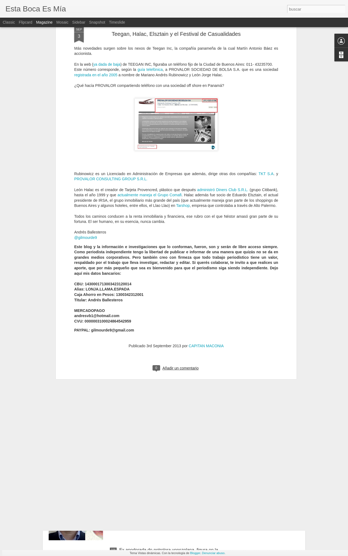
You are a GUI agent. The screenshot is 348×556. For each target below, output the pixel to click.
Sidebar (78, 22)
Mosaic (62, 22)
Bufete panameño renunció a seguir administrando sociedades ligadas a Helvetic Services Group (168, 490)
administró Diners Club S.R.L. (222, 117)
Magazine (44, 22)
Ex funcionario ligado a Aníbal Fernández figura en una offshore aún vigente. (168, 429)
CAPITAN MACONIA (206, 273)
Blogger (195, 553)
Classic (9, 22)
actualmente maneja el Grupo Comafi (149, 122)
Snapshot (97, 22)
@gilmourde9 (85, 164)
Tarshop (183, 133)
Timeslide (117, 22)
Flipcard (25, 22)
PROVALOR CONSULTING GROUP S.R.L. (110, 106)
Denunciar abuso (213, 553)
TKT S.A (266, 101)
